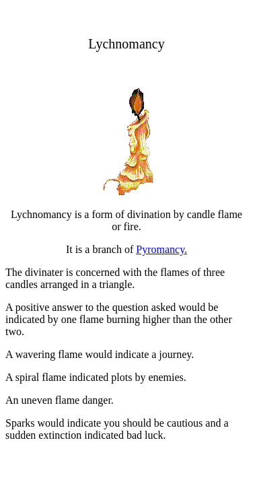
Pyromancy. (161, 249)
